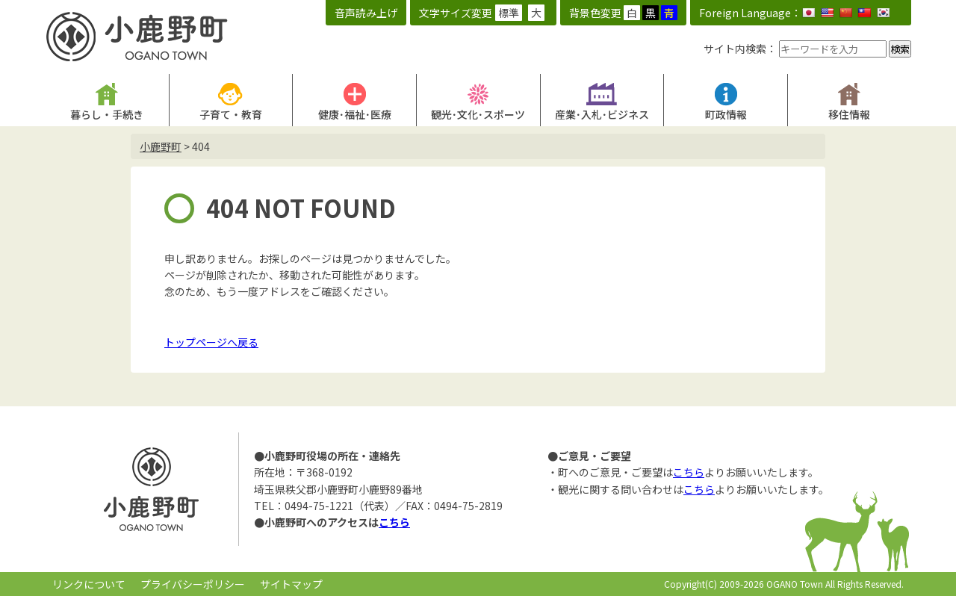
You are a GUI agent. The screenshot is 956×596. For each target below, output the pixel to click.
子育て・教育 (230, 114)
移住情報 (849, 114)
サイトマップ (291, 584)
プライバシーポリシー (192, 584)
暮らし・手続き (106, 114)
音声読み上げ (366, 12)
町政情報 (726, 114)
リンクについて (88, 584)
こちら (394, 522)
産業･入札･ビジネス (602, 114)
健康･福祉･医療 (354, 114)
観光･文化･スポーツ (478, 114)
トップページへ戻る (211, 342)
